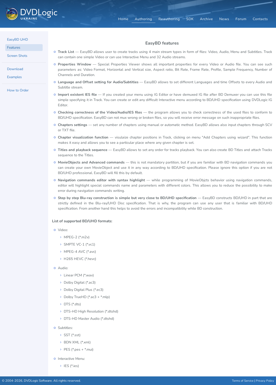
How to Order (18, 91)
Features (14, 48)
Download (15, 69)
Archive (206, 22)
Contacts (260, 22)
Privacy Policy (265, 381)
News (224, 22)
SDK (190, 22)
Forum (241, 22)
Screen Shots (17, 56)
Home (123, 22)
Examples (15, 77)
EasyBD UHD (17, 40)
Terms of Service (243, 381)
